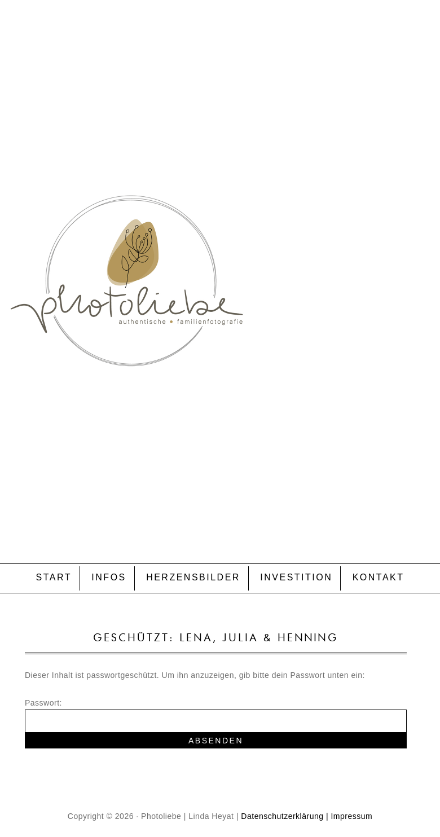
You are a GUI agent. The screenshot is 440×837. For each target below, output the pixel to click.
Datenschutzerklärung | (284, 816)
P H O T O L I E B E (220, 257)
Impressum (351, 816)
